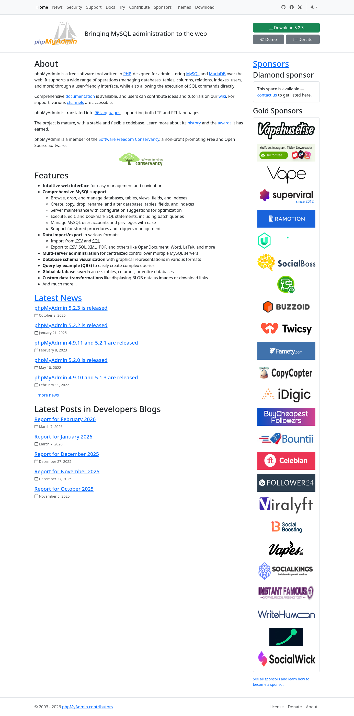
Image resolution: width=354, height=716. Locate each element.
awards (225, 123)
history (194, 123)
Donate (302, 39)
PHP (127, 74)
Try (122, 7)
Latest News (58, 297)
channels (75, 102)
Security (74, 7)
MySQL (192, 74)
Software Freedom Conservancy (129, 139)
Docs (110, 7)
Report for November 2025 (67, 471)
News (57, 7)
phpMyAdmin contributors (87, 707)
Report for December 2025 (67, 454)
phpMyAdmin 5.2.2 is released (71, 325)
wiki (222, 96)
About (311, 707)
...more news (47, 395)
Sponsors (163, 7)
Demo (268, 39)
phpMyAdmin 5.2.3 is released (71, 307)
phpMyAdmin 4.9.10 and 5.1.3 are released (86, 377)
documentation (80, 96)
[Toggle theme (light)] (313, 7)
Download (204, 7)
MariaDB (217, 74)
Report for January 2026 (64, 436)
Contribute (139, 7)
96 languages (107, 112)
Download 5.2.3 (286, 27)
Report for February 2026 (65, 419)
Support (93, 7)
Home (42, 7)
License (276, 707)
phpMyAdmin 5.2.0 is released (71, 360)
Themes (183, 7)
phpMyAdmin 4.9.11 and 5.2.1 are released (86, 342)
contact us (267, 95)
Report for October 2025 (64, 488)
